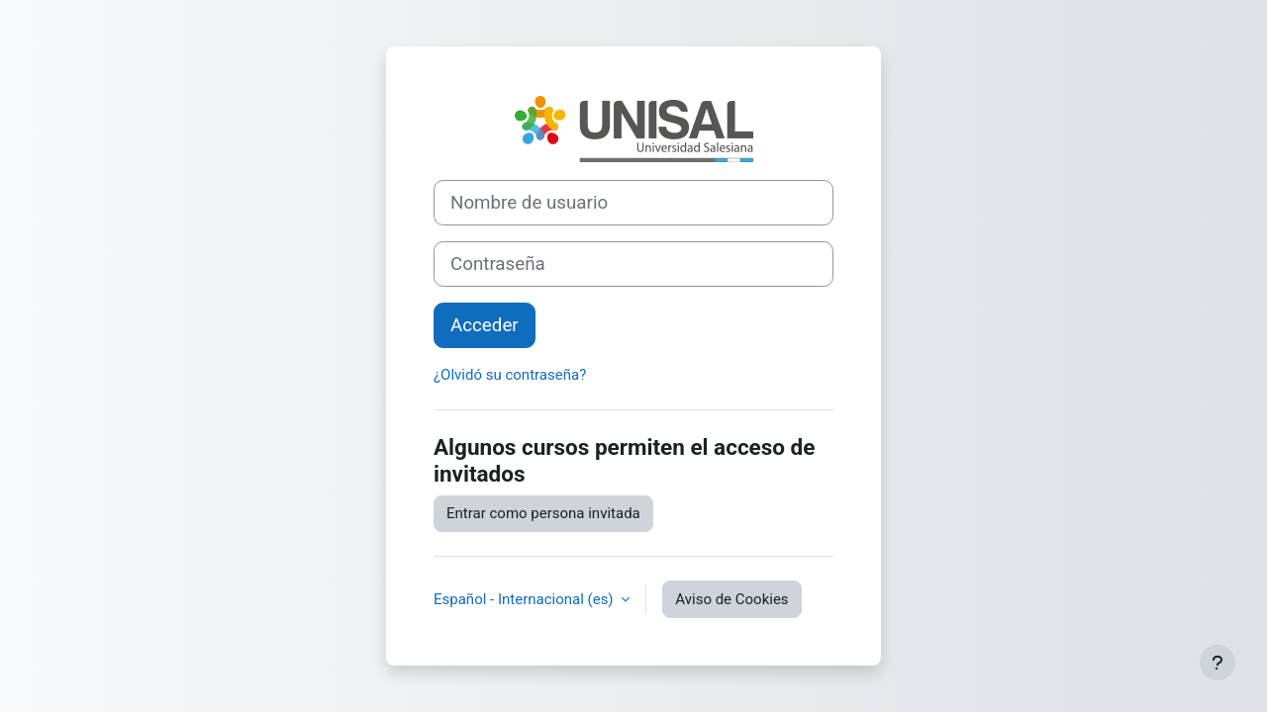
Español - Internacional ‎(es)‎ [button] (525, 599)
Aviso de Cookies (731, 599)
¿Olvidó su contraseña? (510, 375)
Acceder (484, 325)
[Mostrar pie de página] (1217, 662)
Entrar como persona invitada (543, 513)
